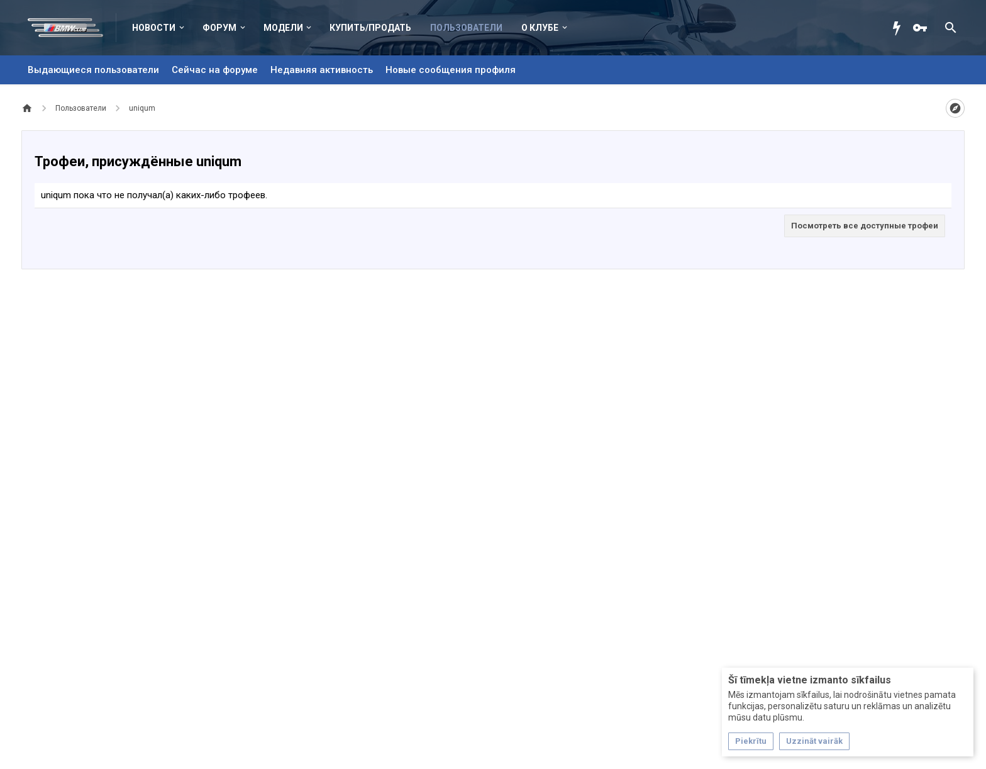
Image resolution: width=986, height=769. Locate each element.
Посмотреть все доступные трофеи (864, 225)
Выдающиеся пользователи (93, 70)
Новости (153, 28)
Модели (283, 28)
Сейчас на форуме (215, 70)
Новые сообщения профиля (450, 70)
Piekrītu (751, 741)
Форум (219, 28)
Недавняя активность (321, 70)
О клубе (539, 28)
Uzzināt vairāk (814, 741)
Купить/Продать (370, 28)
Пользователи (466, 28)
